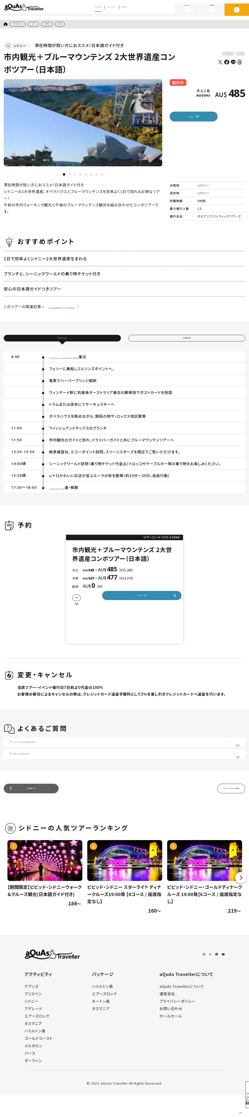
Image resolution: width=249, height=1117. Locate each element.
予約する (205, 120)
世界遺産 (80, 25)
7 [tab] (96, 177)
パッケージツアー (114, 10)
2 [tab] (69, 177)
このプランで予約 (141, 609)
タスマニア (33, 1045)
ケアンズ (31, 1008)
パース (29, 1074)
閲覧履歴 (212, 9)
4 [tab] (80, 177)
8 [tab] (102, 177)
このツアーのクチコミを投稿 (207, 808)
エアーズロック (36, 1037)
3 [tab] (75, 177)
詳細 (87, 609)
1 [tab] (64, 177)
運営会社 (167, 1015)
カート (236, 9)
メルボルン (33, 1067)
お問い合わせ (170, 1030)
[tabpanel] (83, 125)
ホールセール (170, 1037)
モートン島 (101, 1022)
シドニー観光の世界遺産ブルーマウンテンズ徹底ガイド (93, 309)
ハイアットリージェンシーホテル (75, 496)
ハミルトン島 (34, 1052)
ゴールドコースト (38, 1060)
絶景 (100, 25)
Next (241, 899)
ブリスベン (33, 1015)
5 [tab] (86, 177)
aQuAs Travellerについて (181, 1008)
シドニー (57, 25)
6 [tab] (91, 177)
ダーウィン (33, 1082)
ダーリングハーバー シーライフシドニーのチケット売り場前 (99, 365)
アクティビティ (82, 10)
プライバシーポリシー (177, 1022)
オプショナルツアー (27, 25)
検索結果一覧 (31, 808)
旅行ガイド (144, 10)
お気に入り (187, 9)
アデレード (33, 1030)
